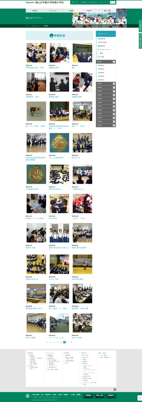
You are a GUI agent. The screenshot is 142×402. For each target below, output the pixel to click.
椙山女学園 (36, 394)
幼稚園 (65, 394)
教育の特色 (50, 358)
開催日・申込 (69, 358)
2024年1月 (101, 80)
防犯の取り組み (87, 378)
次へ (74, 342)
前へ (44, 342)
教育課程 (50, 355)
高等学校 (47, 394)
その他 (102, 56)
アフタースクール (105, 49)
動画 (101, 53)
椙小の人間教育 (52, 360)
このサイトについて (38, 397)
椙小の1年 (85, 355)
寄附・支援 (99, 396)
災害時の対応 (86, 376)
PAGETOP (139, 398)
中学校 (54, 394)
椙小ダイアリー (36, 26)
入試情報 (71, 10)
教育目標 (32, 359)
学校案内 (34, 10)
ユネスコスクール (53, 366)
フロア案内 (103, 355)
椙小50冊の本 (52, 367)
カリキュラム (53, 10)
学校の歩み (33, 362)
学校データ (32, 366)
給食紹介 (85, 363)
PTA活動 (85, 380)
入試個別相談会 (69, 361)
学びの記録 (103, 42)
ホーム (27, 26)
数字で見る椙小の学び (54, 361)
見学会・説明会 (69, 357)
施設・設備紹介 (104, 357)
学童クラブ (86, 368)
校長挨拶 (32, 356)
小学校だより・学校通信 (36, 358)
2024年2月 (101, 76)
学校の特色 (33, 361)
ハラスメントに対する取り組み (90, 383)
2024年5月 (101, 65)
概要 (85, 367)
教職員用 (110, 396)
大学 (42, 394)
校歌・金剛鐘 (33, 364)
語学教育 (51, 363)
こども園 (71, 394)
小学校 (60, 394)
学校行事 (102, 38)
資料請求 (140, 27)
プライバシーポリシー (52, 397)
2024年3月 (101, 72)
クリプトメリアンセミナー (90, 370)
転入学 (67, 363)
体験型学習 (51, 364)
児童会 (84, 359)
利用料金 (86, 374)
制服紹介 (85, 361)
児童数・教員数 (34, 367)
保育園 (78, 394)
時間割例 (51, 356)
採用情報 (88, 396)
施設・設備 (107, 10)
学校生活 (89, 10)
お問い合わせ (140, 42)
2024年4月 (101, 69)
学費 (31, 369)
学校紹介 (31, 355)
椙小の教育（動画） (53, 369)
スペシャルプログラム (89, 372)
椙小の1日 (85, 357)
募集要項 (67, 355)
